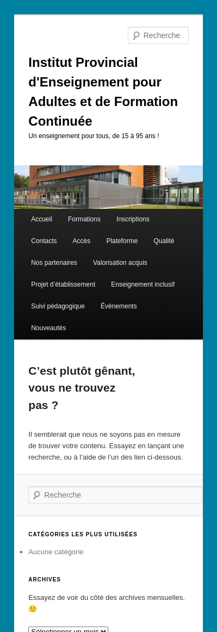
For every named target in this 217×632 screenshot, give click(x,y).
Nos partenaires (54, 263)
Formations (84, 219)
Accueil (41, 219)
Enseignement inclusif (143, 284)
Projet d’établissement (63, 284)
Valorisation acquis (120, 263)
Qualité (164, 241)
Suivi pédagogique (58, 306)
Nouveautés (48, 328)
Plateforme (122, 241)
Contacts (44, 241)
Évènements (119, 306)
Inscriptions (133, 219)
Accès (82, 241)
